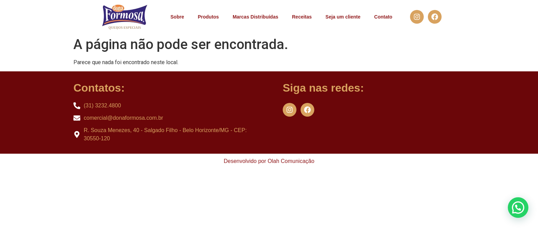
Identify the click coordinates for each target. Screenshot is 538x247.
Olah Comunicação (291, 161)
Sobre (177, 17)
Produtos (208, 17)
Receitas (302, 17)
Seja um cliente (343, 17)
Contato (383, 17)
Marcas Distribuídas (255, 17)
